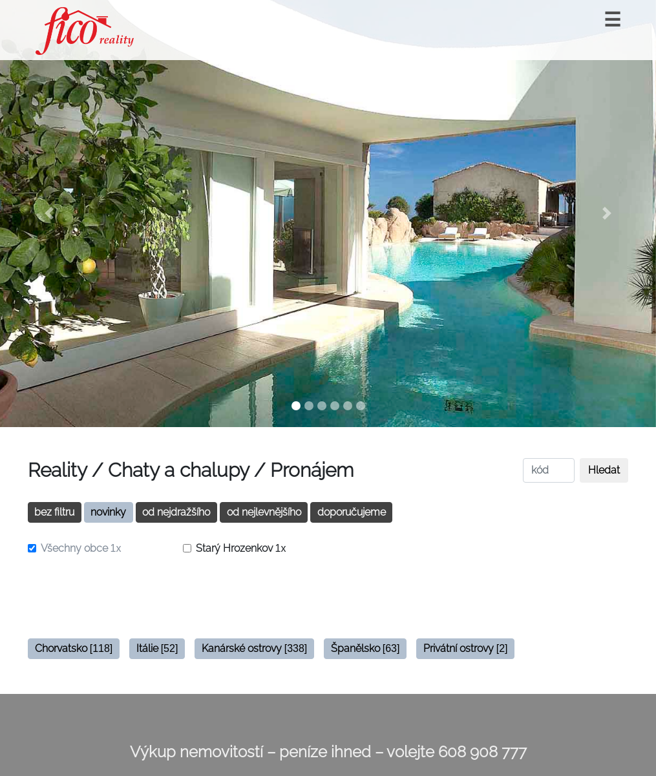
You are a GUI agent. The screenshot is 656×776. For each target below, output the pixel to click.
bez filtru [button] (54, 512)
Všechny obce (81, 548)
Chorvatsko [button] (74, 648)
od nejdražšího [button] (176, 512)
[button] (49, 213)
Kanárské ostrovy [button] (255, 648)
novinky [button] (108, 512)
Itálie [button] (157, 648)
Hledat (604, 470)
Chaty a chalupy (178, 469)
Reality (57, 469)
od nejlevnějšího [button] (264, 512)
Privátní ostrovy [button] (465, 648)
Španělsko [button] (365, 648)
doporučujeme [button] (351, 512)
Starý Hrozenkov (241, 548)
